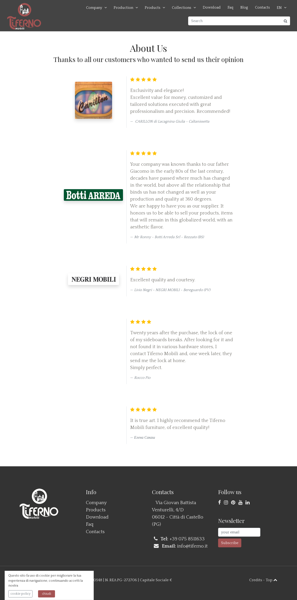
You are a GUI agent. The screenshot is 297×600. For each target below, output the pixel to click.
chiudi (46, 594)
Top (271, 580)
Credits (255, 580)
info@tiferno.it (192, 546)
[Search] (234, 20)
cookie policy (20, 594)
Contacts (262, 7)
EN (279, 8)
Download (212, 7)
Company (94, 8)
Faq (230, 7)
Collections (181, 8)
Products (152, 8)
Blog (244, 7)
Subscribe (229, 543)
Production (123, 8)
